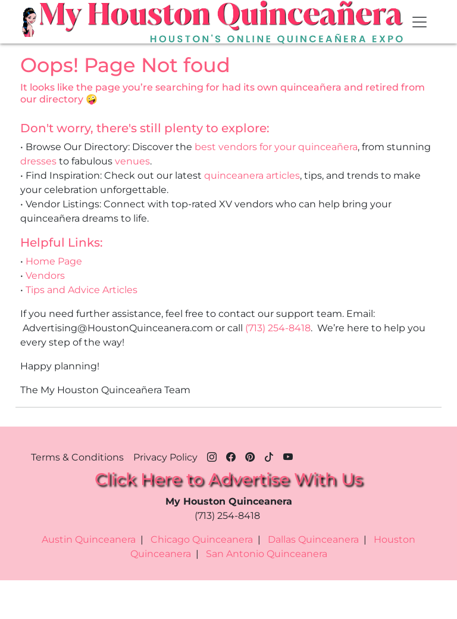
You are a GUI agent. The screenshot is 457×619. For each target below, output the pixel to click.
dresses (38, 161)
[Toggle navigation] (419, 22)
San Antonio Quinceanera (266, 553)
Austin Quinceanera (89, 539)
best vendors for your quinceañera (276, 147)
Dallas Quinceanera (313, 539)
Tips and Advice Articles (81, 289)
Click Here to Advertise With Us (228, 479)
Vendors (45, 275)
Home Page (54, 261)
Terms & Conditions (77, 457)
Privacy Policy (165, 457)
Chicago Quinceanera (202, 539)
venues (132, 161)
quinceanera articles (252, 175)
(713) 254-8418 (278, 328)
